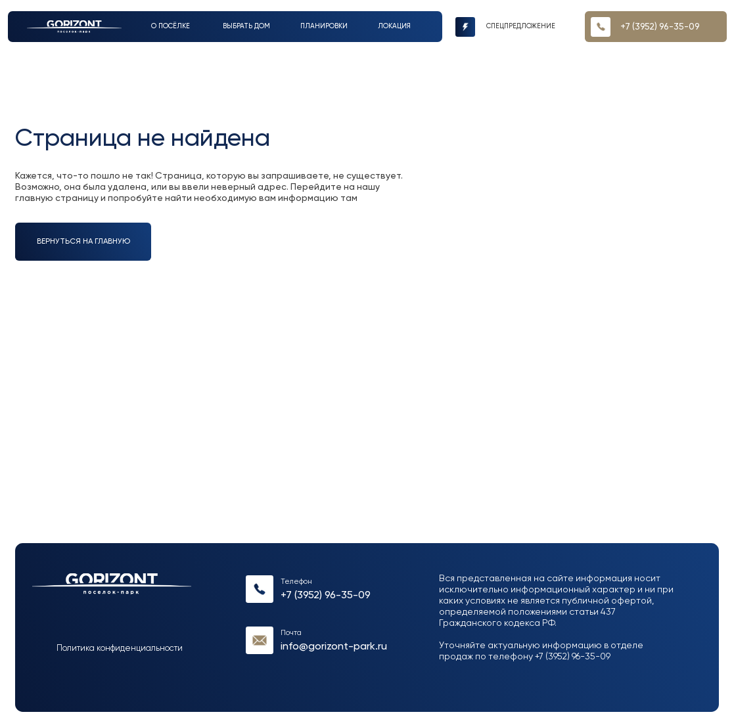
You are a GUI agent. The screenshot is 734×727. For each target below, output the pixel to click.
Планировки (324, 26)
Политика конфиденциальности (120, 648)
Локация (394, 26)
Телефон (296, 582)
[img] (74, 26)
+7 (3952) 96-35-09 (326, 595)
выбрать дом (246, 26)
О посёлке (170, 26)
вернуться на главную (83, 242)
